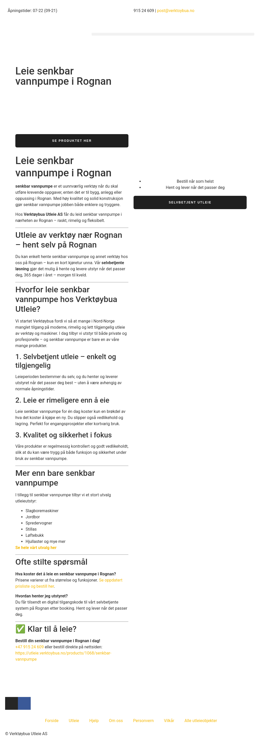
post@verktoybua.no (175, 10)
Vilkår (169, 720)
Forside (52, 720)
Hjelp (94, 720)
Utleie (74, 720)
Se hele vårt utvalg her (36, 547)
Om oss (116, 720)
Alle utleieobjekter (200, 720)
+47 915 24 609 (29, 647)
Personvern (143, 720)
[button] (173, 34)
